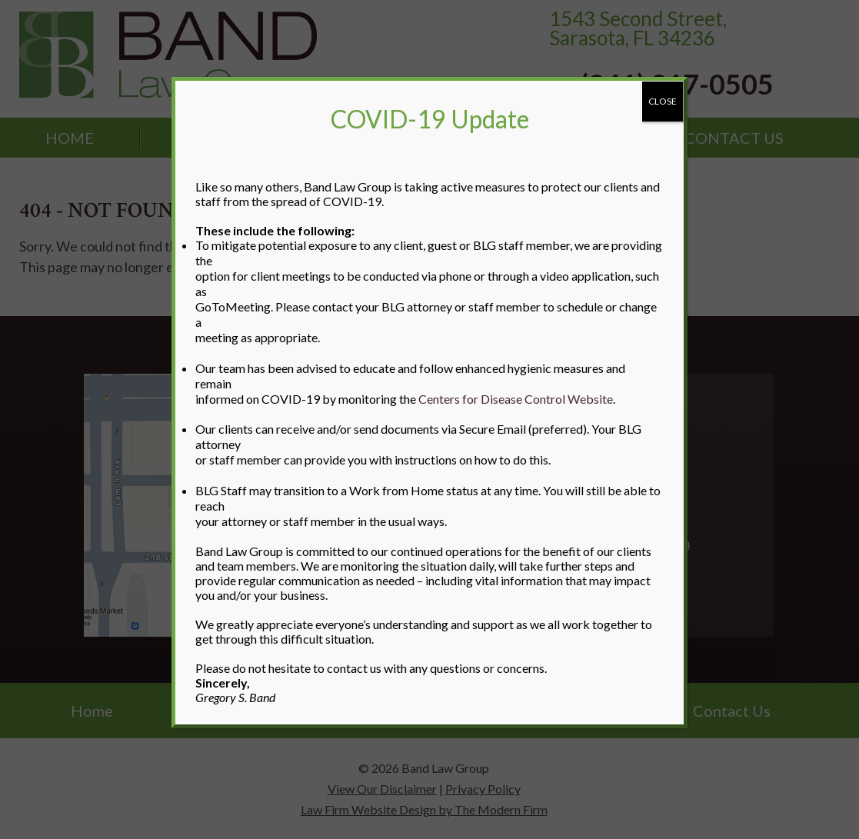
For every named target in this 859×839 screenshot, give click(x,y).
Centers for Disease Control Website (515, 398)
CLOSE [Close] (662, 101)
